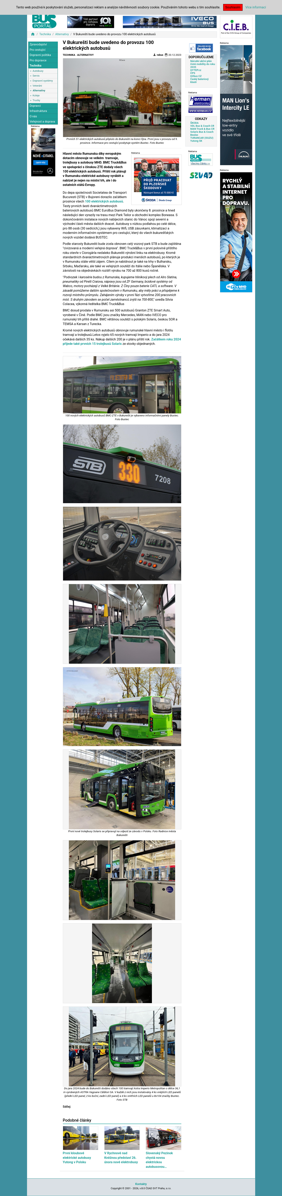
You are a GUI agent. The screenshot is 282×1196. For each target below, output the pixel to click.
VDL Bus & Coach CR (202, 125)
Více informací (255, 7)
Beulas (194, 134)
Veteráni (37, 85)
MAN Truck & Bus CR (202, 128)
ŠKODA (194, 122)
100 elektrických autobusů (104, 201)
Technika (45, 34)
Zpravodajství (38, 44)
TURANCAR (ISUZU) (201, 137)
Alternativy (62, 34)
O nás (33, 116)
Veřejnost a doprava (42, 121)
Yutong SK (196, 140)
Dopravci (35, 106)
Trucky (36, 100)
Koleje (36, 95)
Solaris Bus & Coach (202, 131)
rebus (158, 54)
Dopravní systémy (43, 80)
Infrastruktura (38, 111)
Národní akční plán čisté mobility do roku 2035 (202, 64)
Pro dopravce (38, 60)
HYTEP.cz (195, 70)
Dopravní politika (40, 55)
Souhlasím (232, 7)
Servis (36, 75)
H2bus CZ (196, 76)
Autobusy (38, 70)
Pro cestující (37, 50)
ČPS (192, 73)
